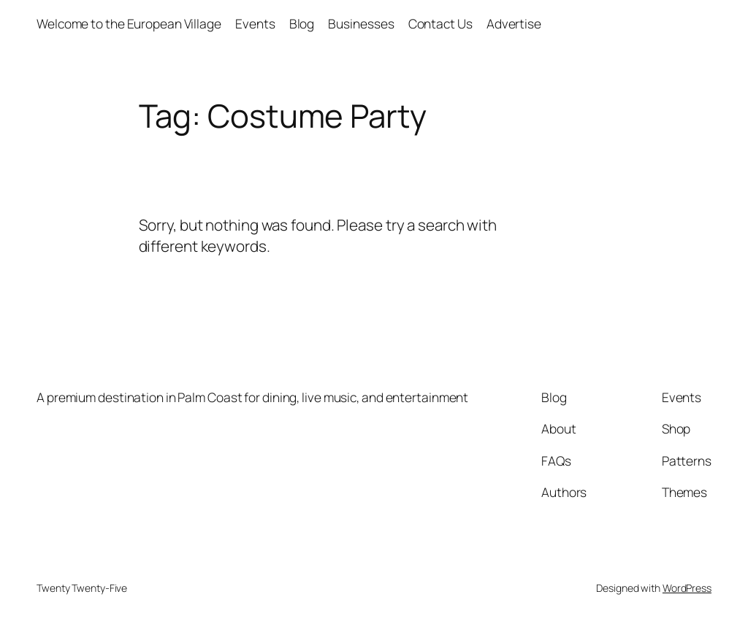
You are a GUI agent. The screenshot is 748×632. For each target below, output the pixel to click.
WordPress (687, 588)
